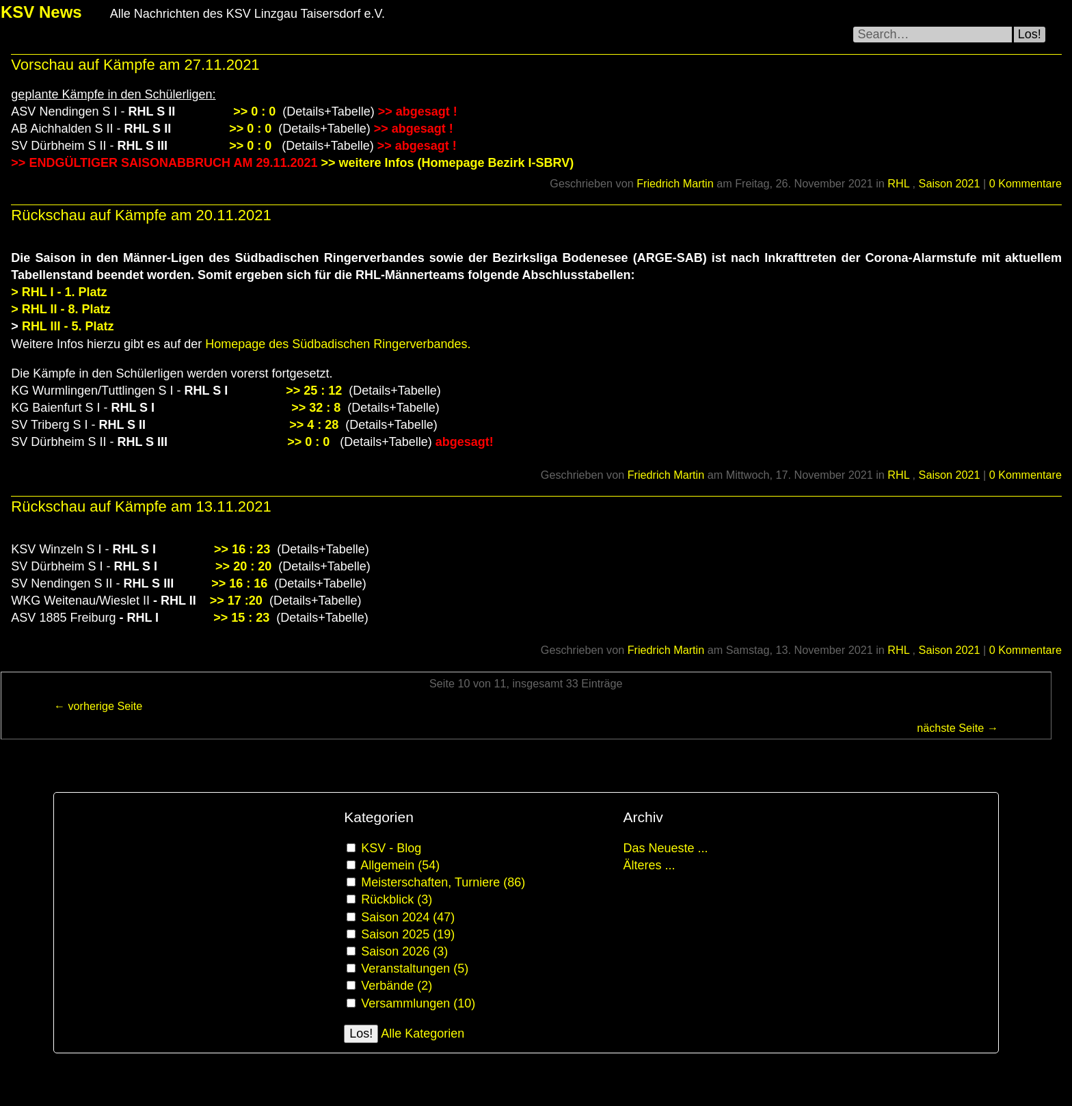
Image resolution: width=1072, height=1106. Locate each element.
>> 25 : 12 (314, 390)
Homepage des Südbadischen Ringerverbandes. (337, 344)
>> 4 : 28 (315, 425)
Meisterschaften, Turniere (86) (443, 882)
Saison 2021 (949, 183)
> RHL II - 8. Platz (60, 309)
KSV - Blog (391, 848)
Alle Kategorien (422, 1033)
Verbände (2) (396, 985)
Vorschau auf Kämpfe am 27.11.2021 (135, 64)
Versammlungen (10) (418, 1003)
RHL (899, 183)
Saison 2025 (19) (408, 934)
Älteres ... (649, 865)
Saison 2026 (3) (404, 951)
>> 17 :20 (238, 600)
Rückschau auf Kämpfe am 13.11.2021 (141, 506)
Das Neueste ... (665, 848)
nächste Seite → (957, 728)
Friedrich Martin (674, 183)
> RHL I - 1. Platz (60, 292)
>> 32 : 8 (315, 407)
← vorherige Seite (98, 706)
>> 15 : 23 (241, 617)
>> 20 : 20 (243, 566)
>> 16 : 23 (242, 549)
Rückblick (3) (396, 899)
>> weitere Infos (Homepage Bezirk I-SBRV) (447, 163)
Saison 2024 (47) (408, 917)
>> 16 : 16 (241, 583)
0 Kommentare (1025, 183)
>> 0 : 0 (254, 111)
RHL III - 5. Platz (66, 326)
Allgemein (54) (400, 865)
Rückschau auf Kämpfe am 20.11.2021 (141, 215)
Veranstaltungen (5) (414, 968)
